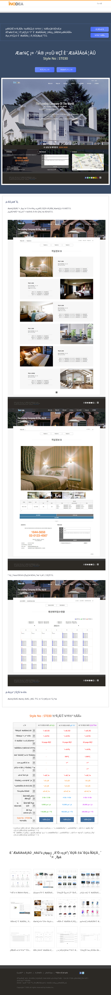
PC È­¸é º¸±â (44, 70)
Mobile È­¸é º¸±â (66, 70)
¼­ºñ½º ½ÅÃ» (100, 35)
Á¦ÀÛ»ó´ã (100, 29)
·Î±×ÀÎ (99, 4)
